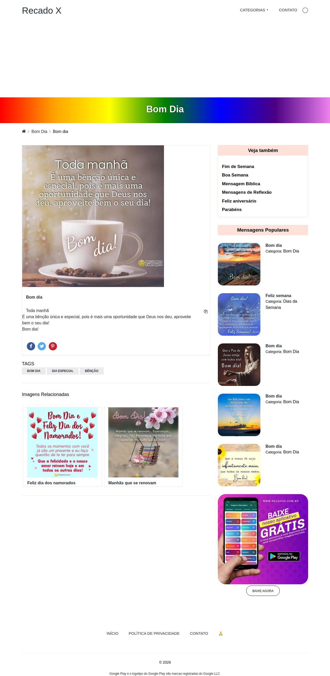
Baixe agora (262, 591)
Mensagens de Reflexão (247, 192)
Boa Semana (235, 175)
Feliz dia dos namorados (51, 483)
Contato (288, 10)
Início (115, 633)
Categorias (252, 10)
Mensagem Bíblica (241, 183)
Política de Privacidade (154, 633)
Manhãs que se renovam (132, 483)
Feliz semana (278, 295)
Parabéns (232, 209)
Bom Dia (39, 131)
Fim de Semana (238, 166)
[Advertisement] (165, 59)
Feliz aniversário (239, 201)
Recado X (42, 10)
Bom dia (274, 245)
